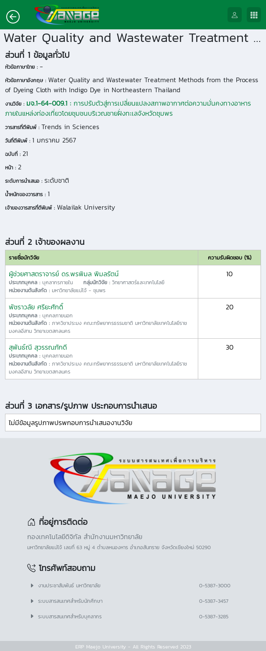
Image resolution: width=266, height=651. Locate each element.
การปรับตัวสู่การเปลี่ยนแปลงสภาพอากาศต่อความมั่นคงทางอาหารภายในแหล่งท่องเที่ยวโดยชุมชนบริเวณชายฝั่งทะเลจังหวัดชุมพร (128, 108)
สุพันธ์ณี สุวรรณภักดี (38, 347)
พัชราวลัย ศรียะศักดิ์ (36, 307)
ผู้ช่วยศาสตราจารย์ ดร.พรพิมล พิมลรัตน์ (64, 274)
